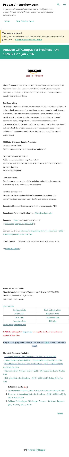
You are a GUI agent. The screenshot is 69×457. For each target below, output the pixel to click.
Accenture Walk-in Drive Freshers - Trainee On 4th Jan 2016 (30, 357)
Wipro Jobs (19, 314)
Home (5, 21)
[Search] (58, 4)
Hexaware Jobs (52, 314)
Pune (16, 220)
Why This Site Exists (24, 21)
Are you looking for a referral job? (14, 325)
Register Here (27, 332)
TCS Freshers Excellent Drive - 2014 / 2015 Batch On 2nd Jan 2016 (36, 390)
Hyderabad (9, 224)
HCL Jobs (19, 317)
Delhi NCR (28, 224)
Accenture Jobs (19, 321)
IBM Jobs (52, 321)
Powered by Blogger (34, 450)
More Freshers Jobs (43, 213)
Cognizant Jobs (19, 310)
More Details (8, 306)
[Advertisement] (22, 270)
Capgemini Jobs (52, 317)
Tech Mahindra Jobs (52, 310)
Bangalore (19, 224)
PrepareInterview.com (20, 4)
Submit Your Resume (12, 249)
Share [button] (60, 413)
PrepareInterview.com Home (28, 39)
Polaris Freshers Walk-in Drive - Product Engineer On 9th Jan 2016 (33, 360)
